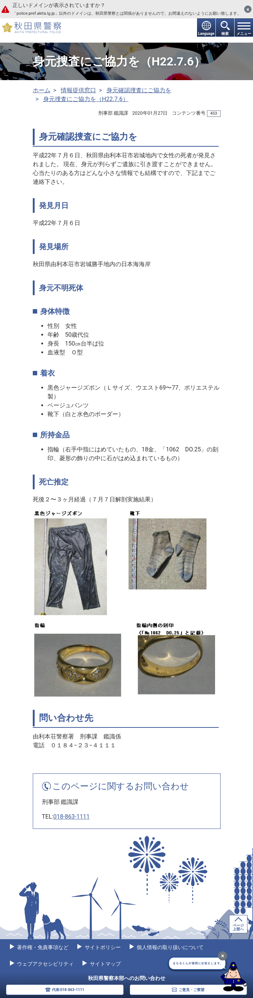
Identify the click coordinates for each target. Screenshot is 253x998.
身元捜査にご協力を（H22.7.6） (86, 99)
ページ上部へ (238, 927)
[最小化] (222, 956)
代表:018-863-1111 (68, 990)
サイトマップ (104, 964)
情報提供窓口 (78, 90)
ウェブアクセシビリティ (45, 964)
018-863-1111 (71, 816)
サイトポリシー (101, 947)
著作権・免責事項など (42, 947)
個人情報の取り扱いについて (170, 947)
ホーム (41, 90)
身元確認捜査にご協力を (138, 90)
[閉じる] (248, 9)
